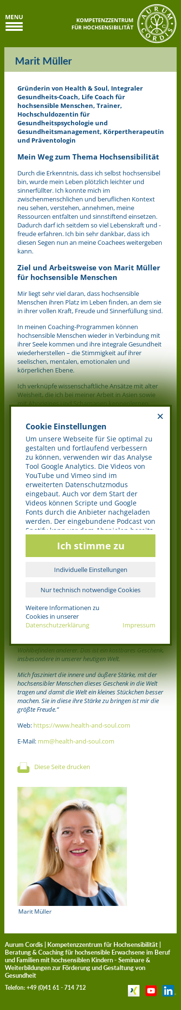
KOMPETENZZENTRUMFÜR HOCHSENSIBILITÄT (102, 23)
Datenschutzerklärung (57, 625)
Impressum (139, 625)
